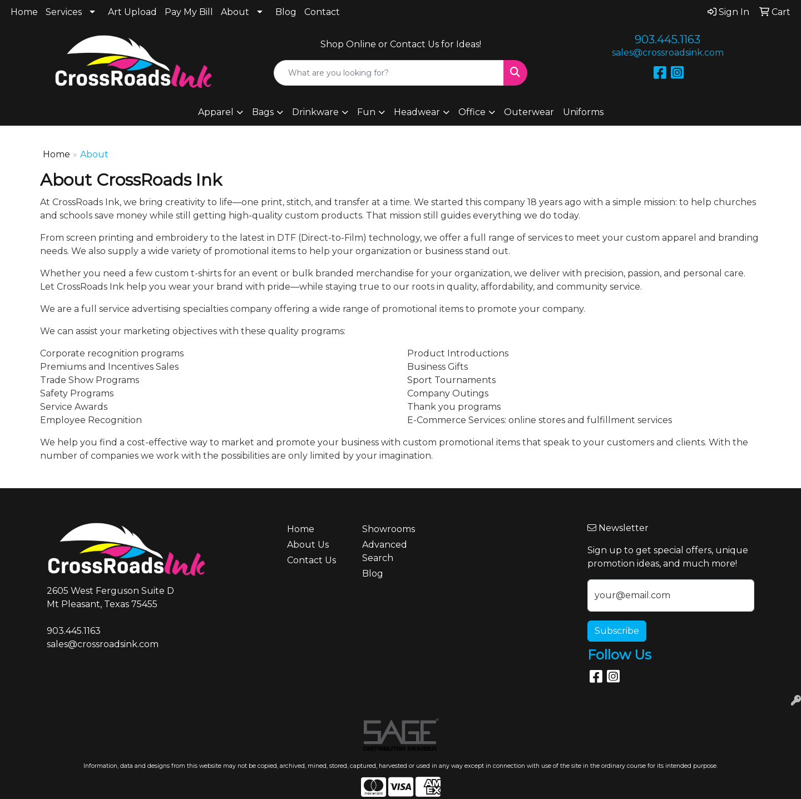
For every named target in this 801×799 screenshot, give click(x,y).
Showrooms (388, 529)
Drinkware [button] (315, 112)
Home (24, 12)
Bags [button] (263, 112)
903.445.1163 (667, 39)
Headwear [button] (417, 112)
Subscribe (617, 631)
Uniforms (583, 112)
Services (64, 12)
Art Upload (132, 12)
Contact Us (311, 560)
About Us (308, 544)
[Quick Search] (389, 73)
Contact (322, 12)
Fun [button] (366, 112)
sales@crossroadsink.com (668, 52)
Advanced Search (384, 551)
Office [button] (472, 112)
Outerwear (529, 112)
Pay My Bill (189, 12)
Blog (285, 12)
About (235, 12)
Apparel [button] (216, 112)
